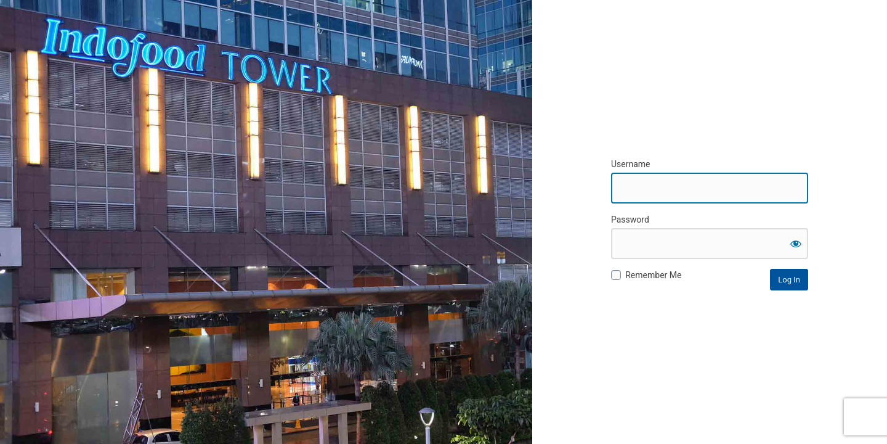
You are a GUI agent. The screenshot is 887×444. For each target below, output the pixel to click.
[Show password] (796, 243)
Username (630, 164)
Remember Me (653, 275)
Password (630, 219)
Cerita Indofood (710, 98)
